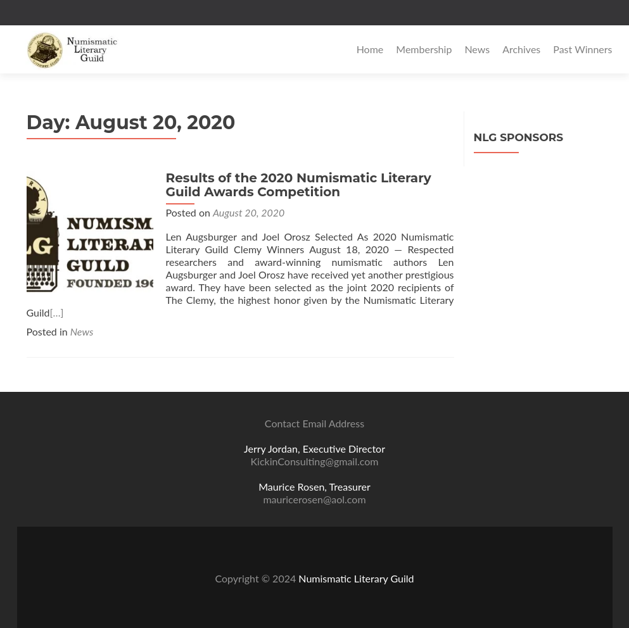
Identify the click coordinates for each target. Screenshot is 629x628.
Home (370, 49)
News (477, 49)
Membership (424, 49)
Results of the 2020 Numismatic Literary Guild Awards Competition (298, 184)
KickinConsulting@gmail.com (315, 461)
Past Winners (582, 49)
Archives (521, 49)
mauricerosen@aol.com (314, 499)
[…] (57, 312)
